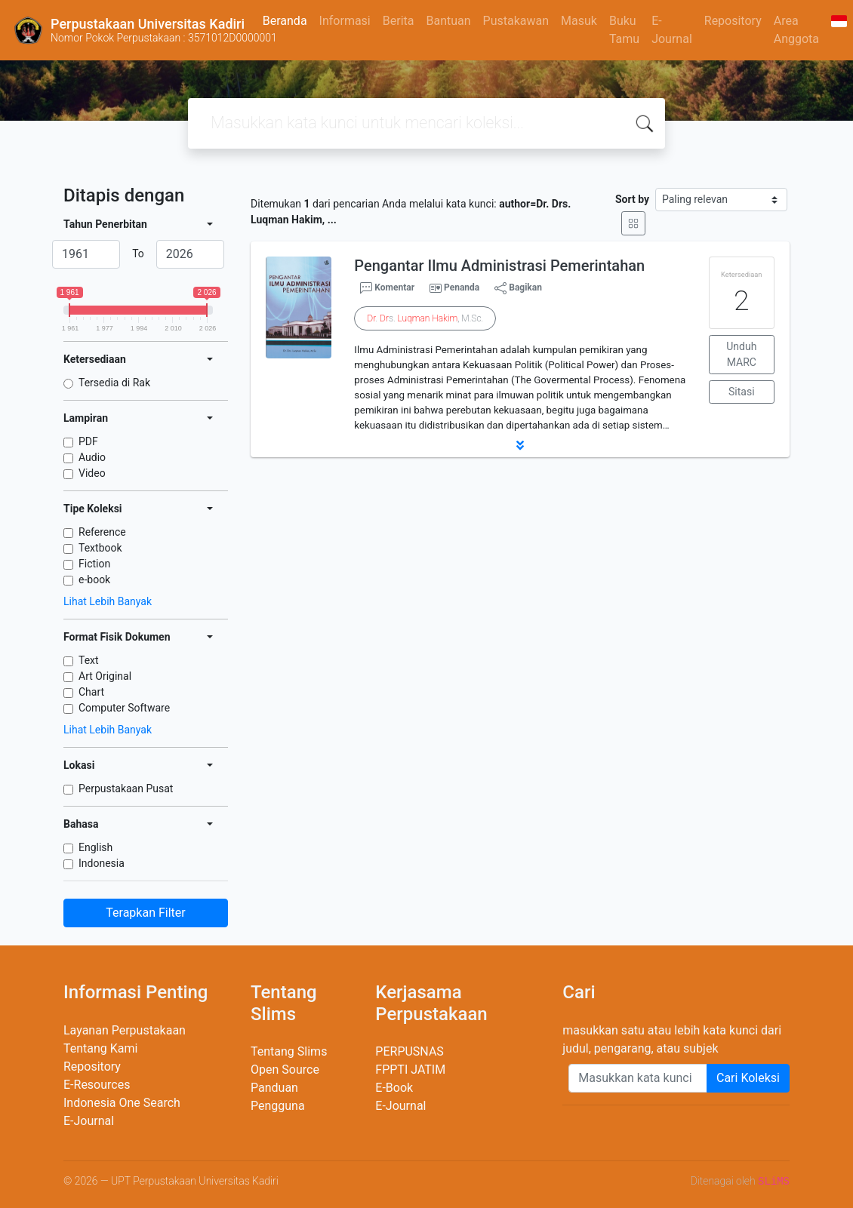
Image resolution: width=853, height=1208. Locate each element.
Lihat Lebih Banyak (107, 601)
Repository (733, 21)
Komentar (387, 288)
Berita (398, 21)
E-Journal (671, 30)
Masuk (579, 21)
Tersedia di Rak (114, 383)
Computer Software (124, 708)
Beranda (285, 21)
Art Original (105, 676)
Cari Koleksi (748, 1078)
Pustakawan (516, 21)
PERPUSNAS (409, 1051)
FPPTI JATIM (410, 1069)
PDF (88, 441)
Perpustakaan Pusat (126, 788)
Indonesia (102, 863)
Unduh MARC (741, 354)
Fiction (94, 564)
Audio (92, 457)
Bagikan (518, 288)
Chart (91, 692)
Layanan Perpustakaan (124, 1030)
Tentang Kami (100, 1048)
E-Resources (96, 1084)
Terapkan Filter (145, 912)
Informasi (345, 21)
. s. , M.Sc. (425, 318)
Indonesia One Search (121, 1103)
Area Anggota (796, 30)
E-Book (394, 1087)
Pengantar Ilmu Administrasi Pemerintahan (499, 266)
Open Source (285, 1069)
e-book (94, 579)
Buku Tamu (624, 30)
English (95, 847)
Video (92, 473)
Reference (102, 532)
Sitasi (741, 392)
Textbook (100, 548)
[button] (520, 445)
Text (89, 660)
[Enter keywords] (637, 1078)
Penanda (461, 287)
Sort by (632, 199)
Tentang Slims (289, 1051)
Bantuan (448, 21)
